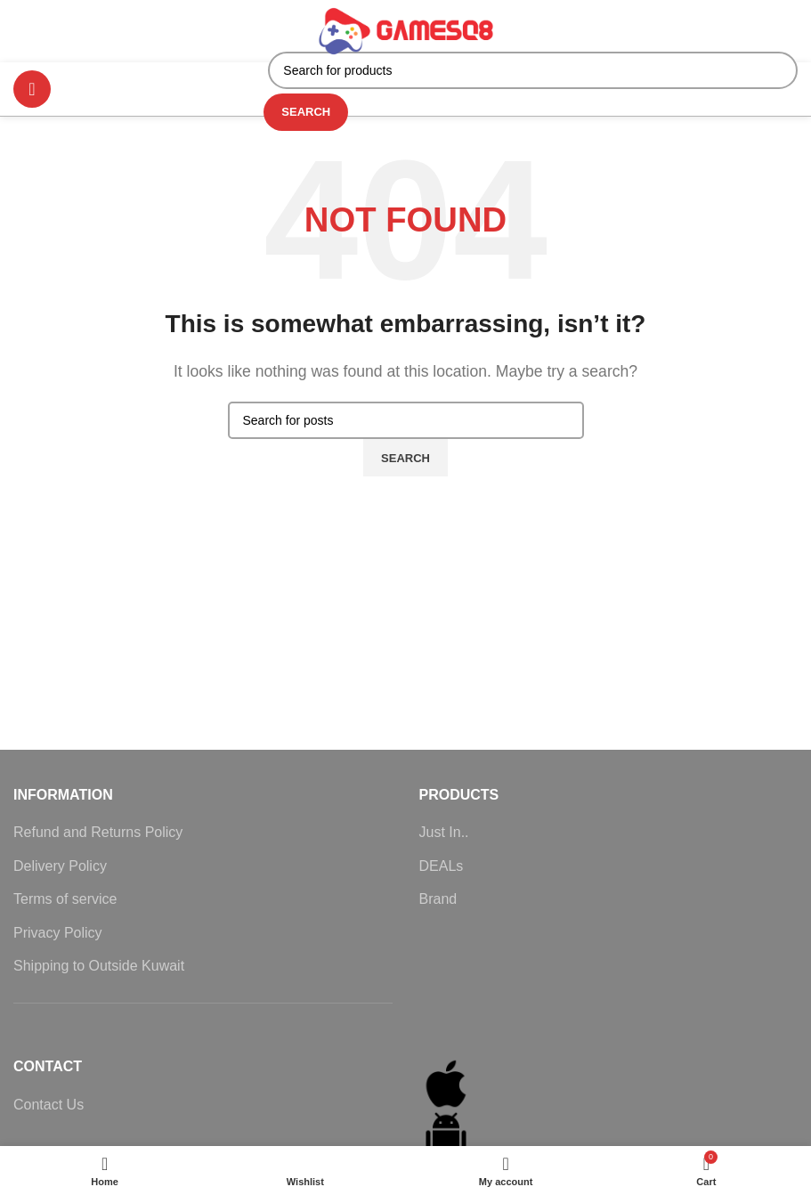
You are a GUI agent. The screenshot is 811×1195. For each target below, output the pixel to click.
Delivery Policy (60, 866)
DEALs (441, 866)
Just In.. (444, 832)
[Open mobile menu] (32, 89)
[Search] (533, 70)
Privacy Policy (57, 932)
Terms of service (65, 898)
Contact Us (48, 1104)
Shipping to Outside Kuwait (98, 965)
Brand (438, 898)
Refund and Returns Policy (97, 832)
